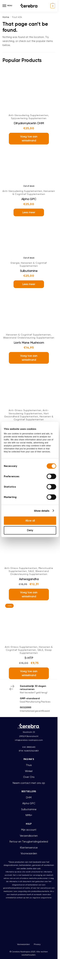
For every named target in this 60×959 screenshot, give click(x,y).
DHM (29, 797)
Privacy (37, 944)
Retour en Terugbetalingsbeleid (29, 841)
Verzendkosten (29, 835)
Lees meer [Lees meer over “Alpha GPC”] (28, 212)
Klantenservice (29, 847)
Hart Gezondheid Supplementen (26, 415)
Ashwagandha (29, 579)
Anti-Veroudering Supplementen (28, 115)
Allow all (30, 520)
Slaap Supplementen (36, 651)
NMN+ (29, 815)
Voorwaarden (29, 853)
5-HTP (28, 658)
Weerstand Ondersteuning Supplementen (28, 337)
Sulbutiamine (29, 271)
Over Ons (28, 776)
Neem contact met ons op (29, 782)
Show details (42, 510)
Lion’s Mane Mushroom (29, 342)
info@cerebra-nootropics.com (29, 740)
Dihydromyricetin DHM (29, 123)
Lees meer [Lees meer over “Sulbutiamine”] (28, 284)
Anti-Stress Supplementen (25, 410)
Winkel (28, 771)
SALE (31, 571)
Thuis (29, 765)
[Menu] (7, 5)
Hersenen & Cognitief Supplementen (33, 192)
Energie (15, 262)
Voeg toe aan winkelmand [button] (28, 138)
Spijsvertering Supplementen (28, 118)
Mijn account (28, 829)
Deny (30, 530)
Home (5, 17)
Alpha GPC (28, 199)
